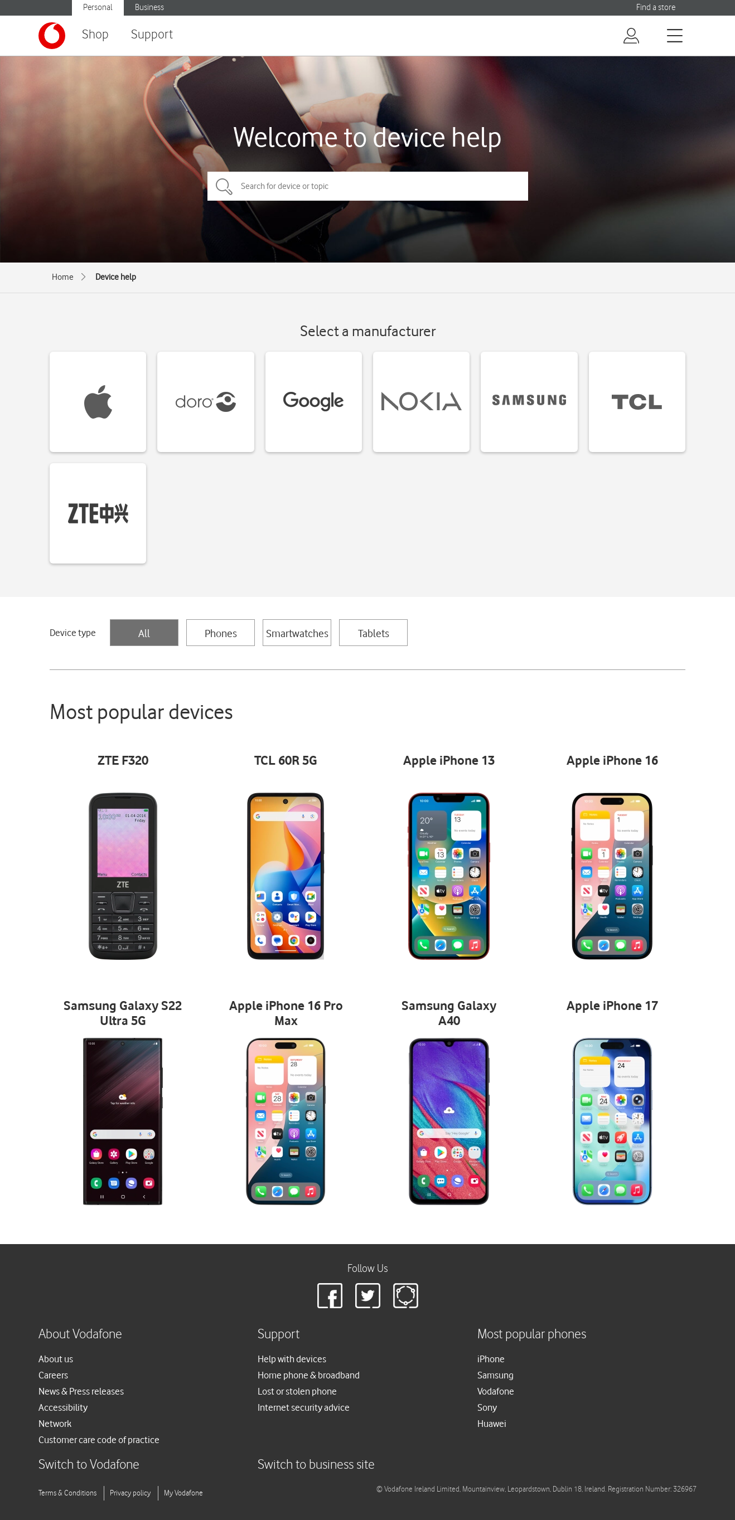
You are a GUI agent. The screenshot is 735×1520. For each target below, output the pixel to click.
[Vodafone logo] (51, 35)
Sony (487, 1407)
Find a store (655, 7)
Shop (95, 35)
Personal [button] (98, 7)
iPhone (491, 1358)
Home (63, 277)
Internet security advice (304, 1407)
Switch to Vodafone (88, 1465)
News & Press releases (81, 1391)
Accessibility (63, 1407)
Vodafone (495, 1391)
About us (55, 1358)
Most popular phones (531, 1335)
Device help (115, 277)
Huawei (491, 1423)
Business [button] (149, 7)
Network (54, 1423)
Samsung (495, 1375)
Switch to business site (316, 1465)
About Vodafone (80, 1335)
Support (152, 35)
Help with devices (292, 1358)
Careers (53, 1375)
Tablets (373, 633)
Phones (221, 633)
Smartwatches (297, 633)
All (144, 633)
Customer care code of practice (98, 1439)
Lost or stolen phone (297, 1391)
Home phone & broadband (309, 1375)
